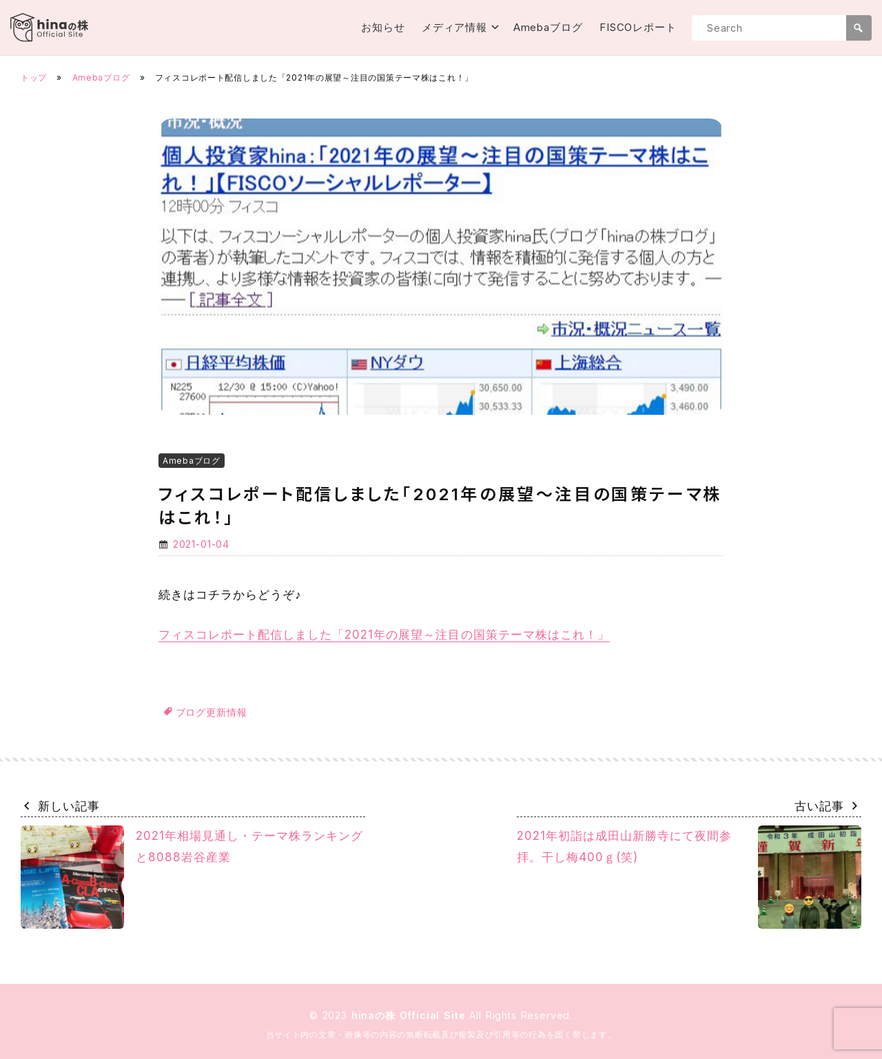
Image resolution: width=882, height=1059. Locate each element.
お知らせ (383, 27)
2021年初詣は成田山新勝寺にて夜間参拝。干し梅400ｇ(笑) (689, 877)
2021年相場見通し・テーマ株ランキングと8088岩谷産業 (192, 877)
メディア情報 (454, 27)
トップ (34, 77)
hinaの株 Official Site (410, 1015)
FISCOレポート (638, 27)
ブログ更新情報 (211, 712)
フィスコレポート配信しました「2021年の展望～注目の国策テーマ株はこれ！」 (384, 634)
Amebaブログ (548, 27)
